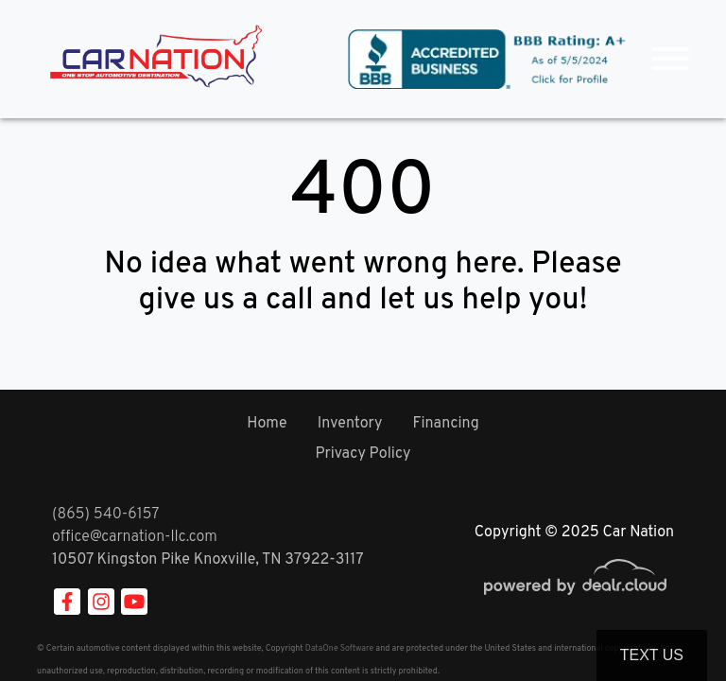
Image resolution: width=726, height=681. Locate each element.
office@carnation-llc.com (134, 537)
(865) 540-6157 (105, 514)
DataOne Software (339, 648)
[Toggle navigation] (670, 59)
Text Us (651, 655)
